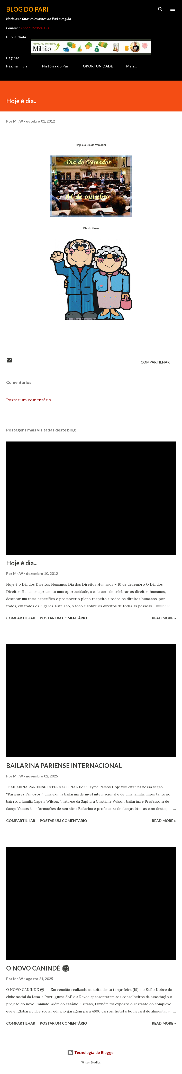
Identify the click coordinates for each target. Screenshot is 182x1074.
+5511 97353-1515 (36, 28)
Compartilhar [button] (155, 362)
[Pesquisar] (160, 9)
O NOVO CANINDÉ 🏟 (37, 968)
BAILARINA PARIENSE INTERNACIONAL (64, 765)
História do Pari (55, 66)
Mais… (131, 66)
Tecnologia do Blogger (91, 1052)
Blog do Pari (27, 9)
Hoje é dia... (22, 563)
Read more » (164, 618)
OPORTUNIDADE (98, 66)
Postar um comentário (28, 399)
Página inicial (17, 66)
